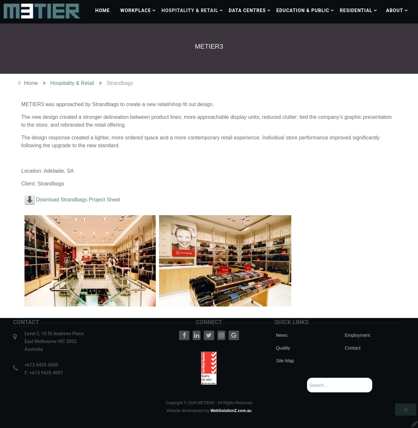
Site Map (285, 351)
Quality (283, 338)
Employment (357, 326)
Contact (353, 338)
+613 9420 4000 (41, 355)
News (281, 326)
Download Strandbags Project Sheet (78, 199)
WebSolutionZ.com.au (230, 410)
